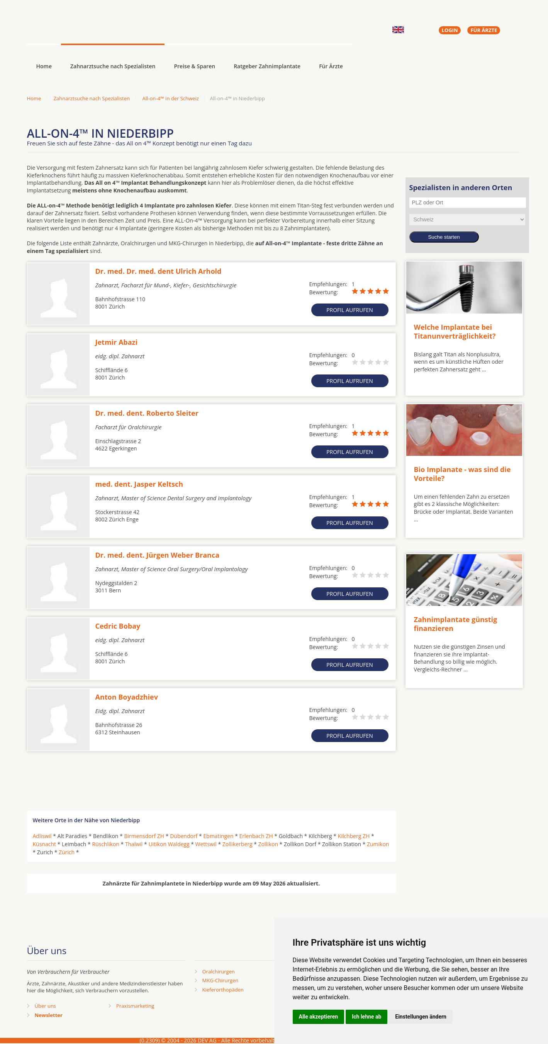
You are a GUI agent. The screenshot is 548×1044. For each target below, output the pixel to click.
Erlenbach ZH (256, 836)
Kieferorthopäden (223, 989)
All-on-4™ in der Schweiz (170, 98)
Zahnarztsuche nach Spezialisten (112, 66)
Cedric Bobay (118, 626)
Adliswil (42, 836)
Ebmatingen (218, 836)
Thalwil (134, 844)
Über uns (45, 1005)
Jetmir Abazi (116, 342)
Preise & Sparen (194, 66)
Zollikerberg (237, 844)
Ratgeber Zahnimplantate (267, 66)
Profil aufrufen (349, 310)
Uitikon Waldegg (168, 844)
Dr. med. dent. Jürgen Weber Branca (157, 555)
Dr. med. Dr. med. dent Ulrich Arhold (158, 271)
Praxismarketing (135, 1005)
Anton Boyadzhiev (126, 697)
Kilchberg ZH (354, 836)
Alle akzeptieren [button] (318, 1017)
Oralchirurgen (218, 971)
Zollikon (268, 844)
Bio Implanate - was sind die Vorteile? (462, 474)
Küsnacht (44, 844)
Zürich (67, 852)
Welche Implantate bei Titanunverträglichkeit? (455, 331)
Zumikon (378, 844)
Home (34, 98)
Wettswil (206, 844)
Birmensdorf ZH (144, 836)
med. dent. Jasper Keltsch (139, 484)
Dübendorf (183, 836)
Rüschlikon (105, 844)
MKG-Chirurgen (220, 980)
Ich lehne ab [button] (366, 1017)
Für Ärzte (331, 66)
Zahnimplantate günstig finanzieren (455, 624)
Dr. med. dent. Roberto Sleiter (147, 413)
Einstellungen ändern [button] (420, 1017)
